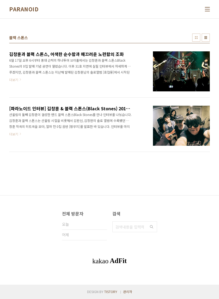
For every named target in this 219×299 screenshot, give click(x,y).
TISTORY (110, 291)
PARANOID (23, 9)
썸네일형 (196, 38)
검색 (151, 227)
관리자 (127, 291)
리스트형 (206, 38)
